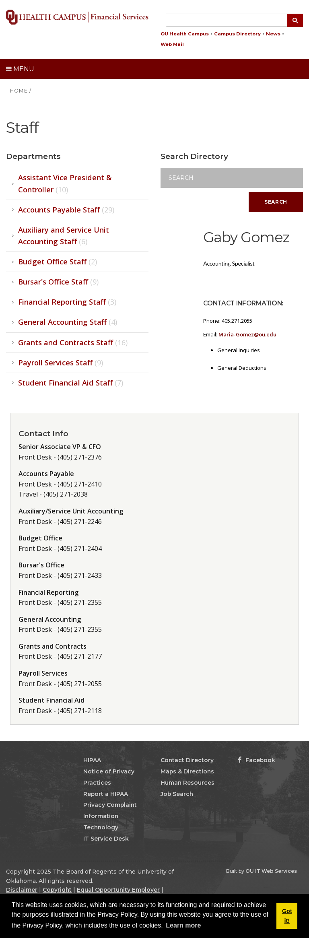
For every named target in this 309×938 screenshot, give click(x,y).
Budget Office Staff (57, 261)
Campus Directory (237, 34)
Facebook (256, 760)
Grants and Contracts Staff (73, 342)
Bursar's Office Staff (58, 282)
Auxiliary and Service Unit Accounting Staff (63, 235)
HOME (19, 91)
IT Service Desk (106, 838)
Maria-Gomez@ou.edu (247, 334)
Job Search (177, 794)
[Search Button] (295, 20)
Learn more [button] (183, 925)
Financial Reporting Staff (67, 302)
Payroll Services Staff (60, 362)
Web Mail (172, 44)
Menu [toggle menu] (20, 69)
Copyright (57, 889)
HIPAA (92, 760)
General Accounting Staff (67, 322)
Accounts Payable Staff (66, 209)
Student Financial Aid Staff (70, 383)
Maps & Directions (187, 771)
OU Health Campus (185, 34)
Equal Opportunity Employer (118, 889)
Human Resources (187, 782)
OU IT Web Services (271, 871)
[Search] (232, 178)
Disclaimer (21, 889)
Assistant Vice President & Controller (65, 183)
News (273, 34)
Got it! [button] (287, 916)
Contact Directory (187, 760)
